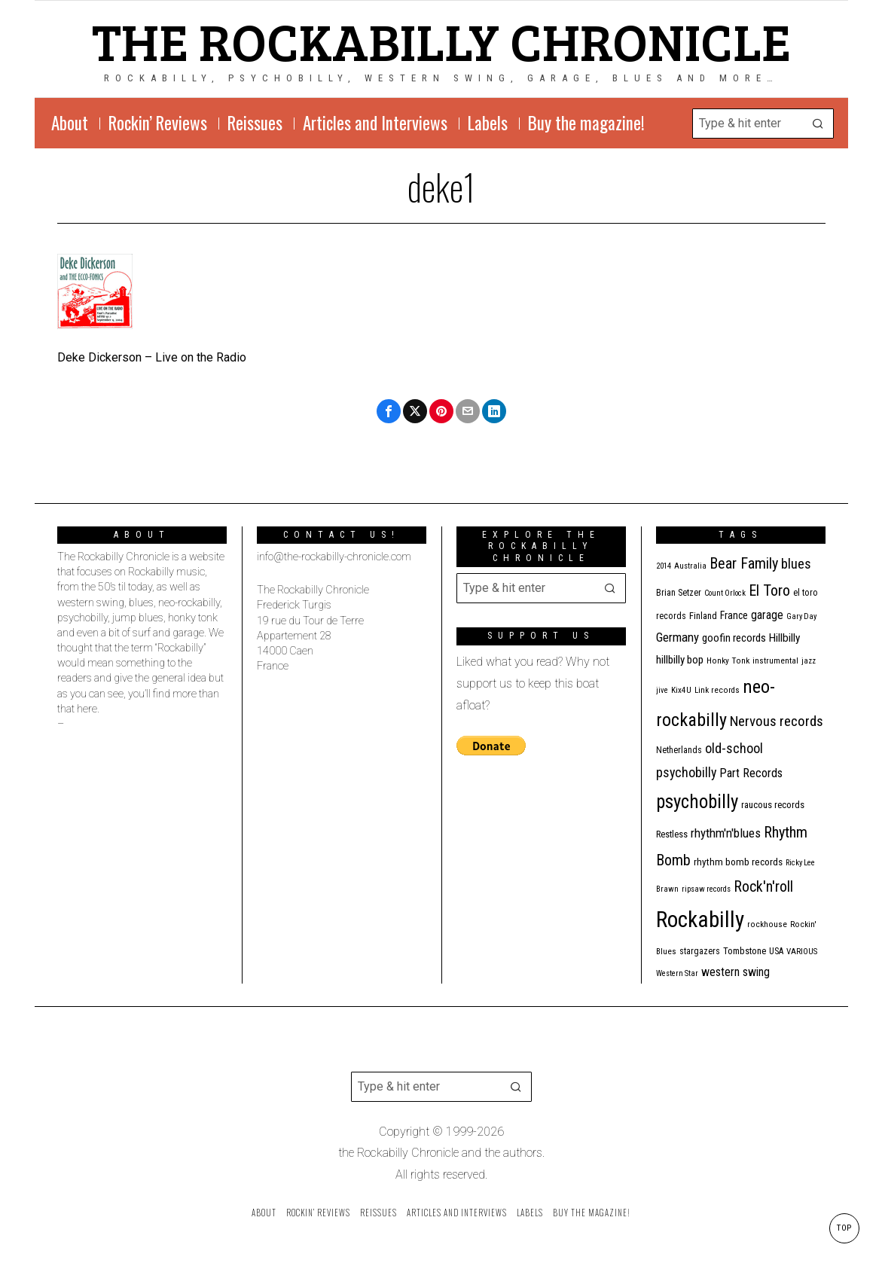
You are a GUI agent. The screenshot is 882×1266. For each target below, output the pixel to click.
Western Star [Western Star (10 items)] (677, 973)
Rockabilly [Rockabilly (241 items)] (700, 919)
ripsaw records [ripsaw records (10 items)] (706, 889)
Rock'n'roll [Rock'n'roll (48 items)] (763, 886)
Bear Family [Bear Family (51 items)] (744, 563)
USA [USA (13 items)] (776, 951)
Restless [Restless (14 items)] (672, 834)
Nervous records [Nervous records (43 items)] (776, 721)
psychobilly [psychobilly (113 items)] (697, 802)
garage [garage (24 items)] (767, 615)
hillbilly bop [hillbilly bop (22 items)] (679, 660)
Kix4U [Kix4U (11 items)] (681, 690)
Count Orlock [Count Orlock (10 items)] (725, 593)
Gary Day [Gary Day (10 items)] (801, 616)
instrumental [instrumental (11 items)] (775, 661)
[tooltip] (389, 411)
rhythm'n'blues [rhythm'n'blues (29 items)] (726, 832)
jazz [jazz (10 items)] (808, 661)
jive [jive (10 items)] (662, 690)
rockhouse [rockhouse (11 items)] (767, 924)
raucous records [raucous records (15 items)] (772, 804)
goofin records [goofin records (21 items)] (734, 638)
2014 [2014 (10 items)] (663, 566)
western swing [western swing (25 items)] (735, 972)
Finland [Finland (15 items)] (703, 615)
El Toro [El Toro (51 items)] (769, 590)
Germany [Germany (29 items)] (677, 637)
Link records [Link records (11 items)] (717, 690)
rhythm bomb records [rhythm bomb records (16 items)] (738, 862)
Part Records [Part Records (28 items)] (751, 773)
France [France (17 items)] (734, 615)
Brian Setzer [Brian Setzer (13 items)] (678, 592)
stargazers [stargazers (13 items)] (699, 951)
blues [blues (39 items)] (796, 564)
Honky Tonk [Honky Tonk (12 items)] (728, 660)
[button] (819, 123)
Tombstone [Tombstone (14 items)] (744, 950)
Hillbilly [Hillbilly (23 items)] (784, 638)
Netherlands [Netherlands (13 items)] (679, 750)
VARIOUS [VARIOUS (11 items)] (801, 951)
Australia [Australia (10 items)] (690, 566)
